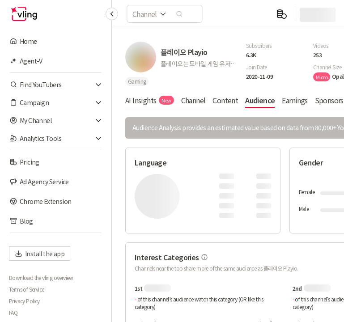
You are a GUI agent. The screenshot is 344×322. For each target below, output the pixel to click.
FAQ (13, 312)
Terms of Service (26, 289)
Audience (260, 100)
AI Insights (149, 100)
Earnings (294, 100)
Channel (193, 100)
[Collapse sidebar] (112, 14)
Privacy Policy (24, 301)
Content (225, 100)
